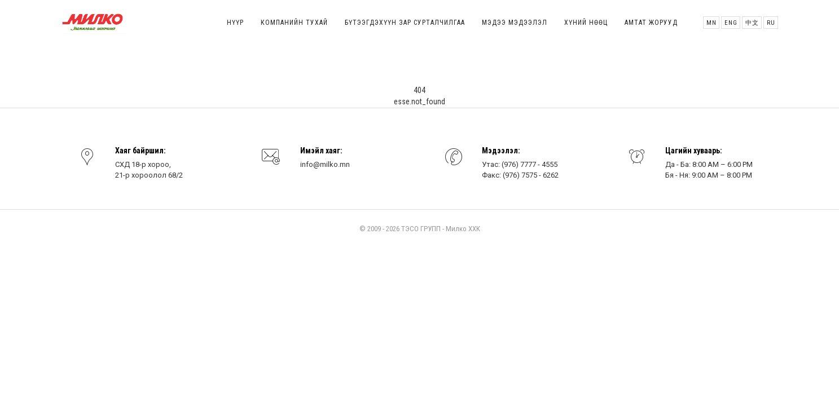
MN (711, 23)
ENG (730, 23)
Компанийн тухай (294, 23)
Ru (771, 23)
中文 (752, 23)
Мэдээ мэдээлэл (514, 23)
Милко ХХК (463, 228)
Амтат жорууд (651, 23)
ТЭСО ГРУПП (421, 228)
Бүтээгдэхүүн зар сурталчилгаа (405, 23)
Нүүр (235, 23)
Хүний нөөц (586, 23)
